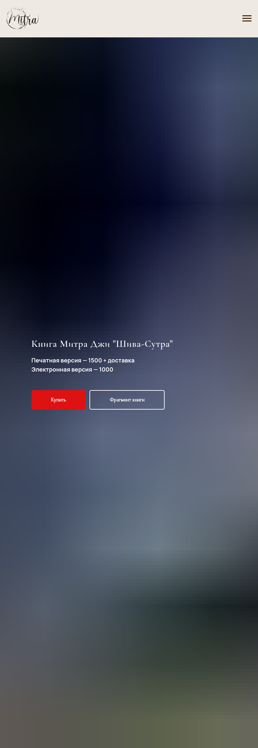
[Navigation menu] (246, 18)
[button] (59, 400)
